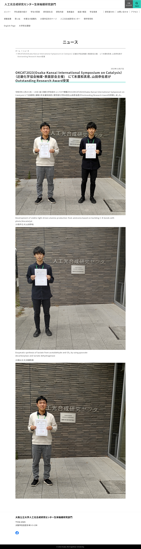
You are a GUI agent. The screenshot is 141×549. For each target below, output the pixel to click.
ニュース (26, 51)
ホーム (17, 51)
